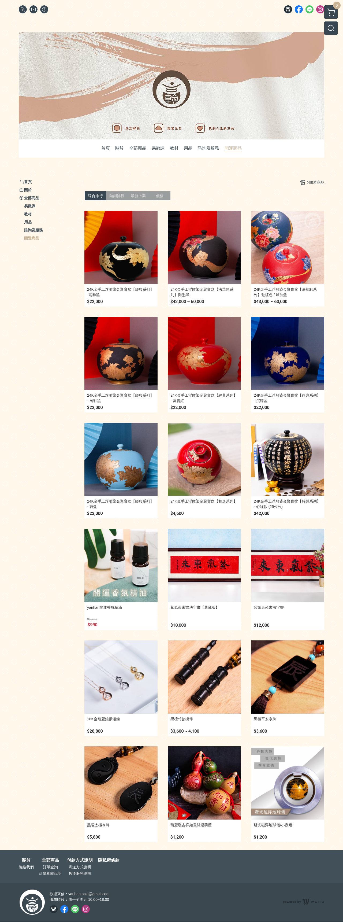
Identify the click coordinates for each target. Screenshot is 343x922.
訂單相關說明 (50, 873)
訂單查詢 (50, 867)
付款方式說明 (80, 860)
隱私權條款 (109, 860)
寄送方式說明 (80, 867)
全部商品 (50, 860)
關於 (26, 860)
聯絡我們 (26, 867)
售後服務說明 (80, 873)
